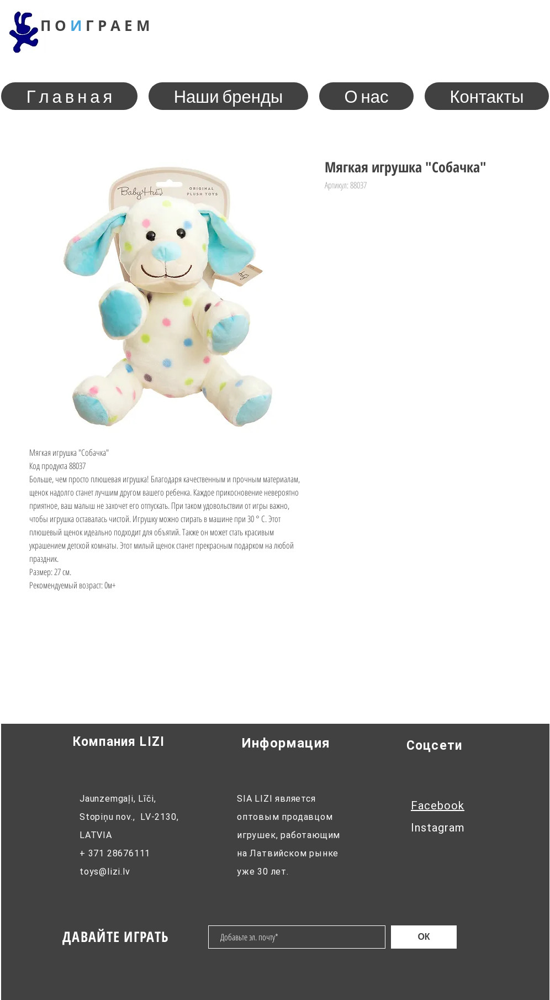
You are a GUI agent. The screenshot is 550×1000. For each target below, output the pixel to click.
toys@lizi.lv (105, 871)
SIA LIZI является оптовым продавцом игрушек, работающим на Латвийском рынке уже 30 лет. (288, 835)
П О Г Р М (95, 25)
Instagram (438, 827)
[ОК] (424, 937)
